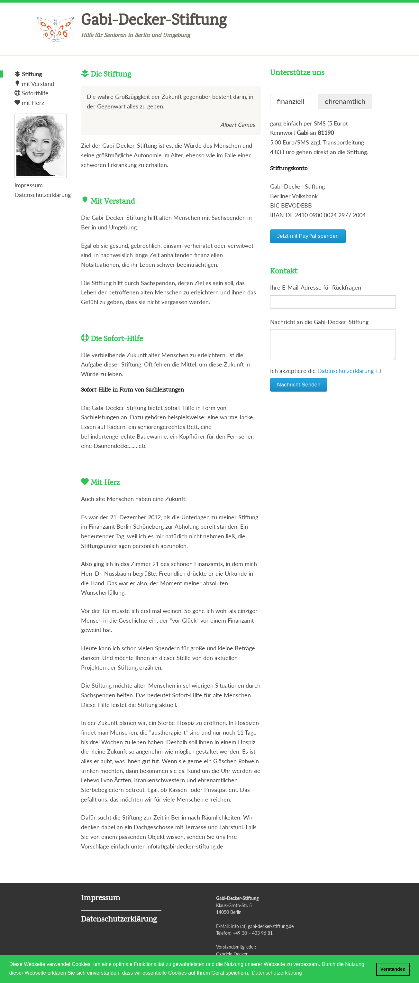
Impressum (28, 185)
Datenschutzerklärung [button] (277, 973)
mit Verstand (34, 83)
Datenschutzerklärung (345, 377)
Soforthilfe (31, 93)
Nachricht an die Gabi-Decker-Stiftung (319, 321)
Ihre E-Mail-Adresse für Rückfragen (315, 287)
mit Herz (29, 102)
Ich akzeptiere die (325, 377)
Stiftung (28, 74)
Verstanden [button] (392, 969)
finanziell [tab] (290, 101)
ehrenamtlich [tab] (345, 101)
